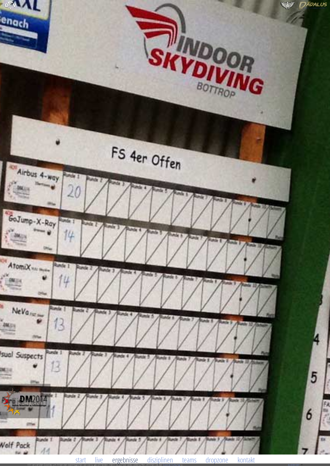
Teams (189, 460)
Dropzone (217, 460)
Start (81, 460)
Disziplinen (160, 460)
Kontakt (246, 460)
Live (99, 460)
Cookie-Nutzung (171, 464)
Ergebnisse (125, 460)
